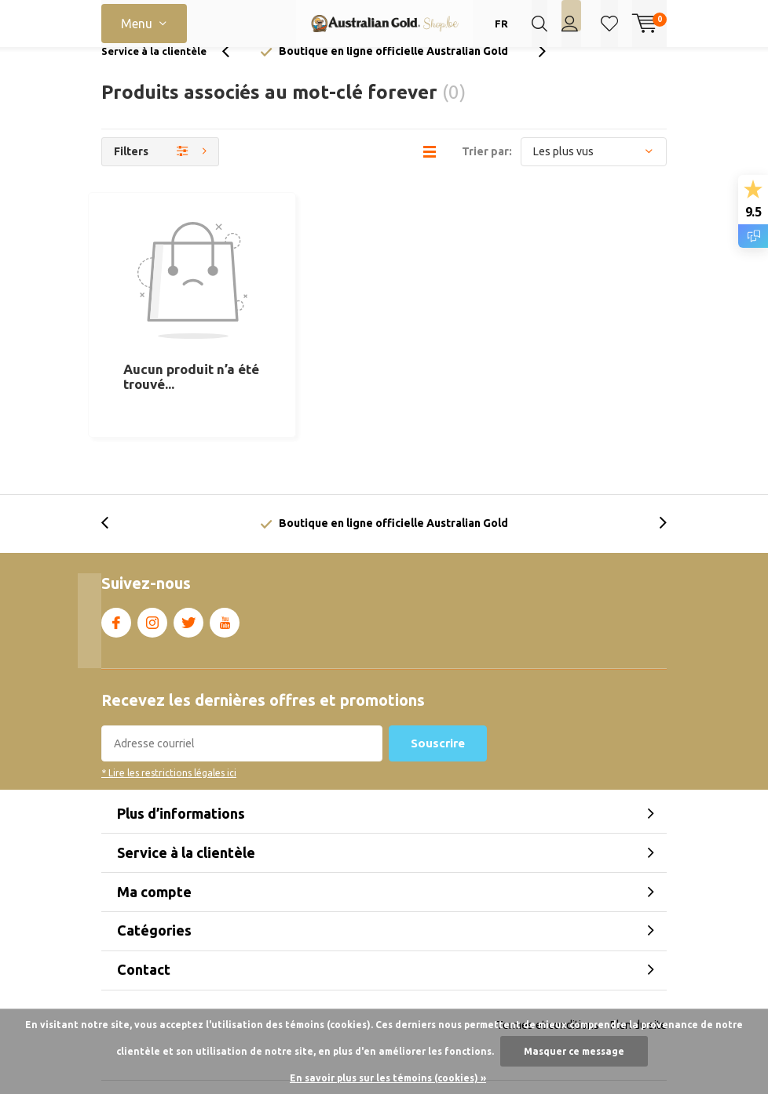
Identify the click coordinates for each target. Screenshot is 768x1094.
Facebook (116, 549)
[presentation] (234, 74)
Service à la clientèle (154, 73)
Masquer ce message (574, 1051)
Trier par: (487, 174)
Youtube (225, 549)
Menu (136, 23)
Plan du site (638, 953)
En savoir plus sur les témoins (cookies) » (388, 1078)
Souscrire (438, 672)
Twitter (188, 549)
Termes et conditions (547, 953)
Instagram (152, 549)
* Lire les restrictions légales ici (168, 702)
